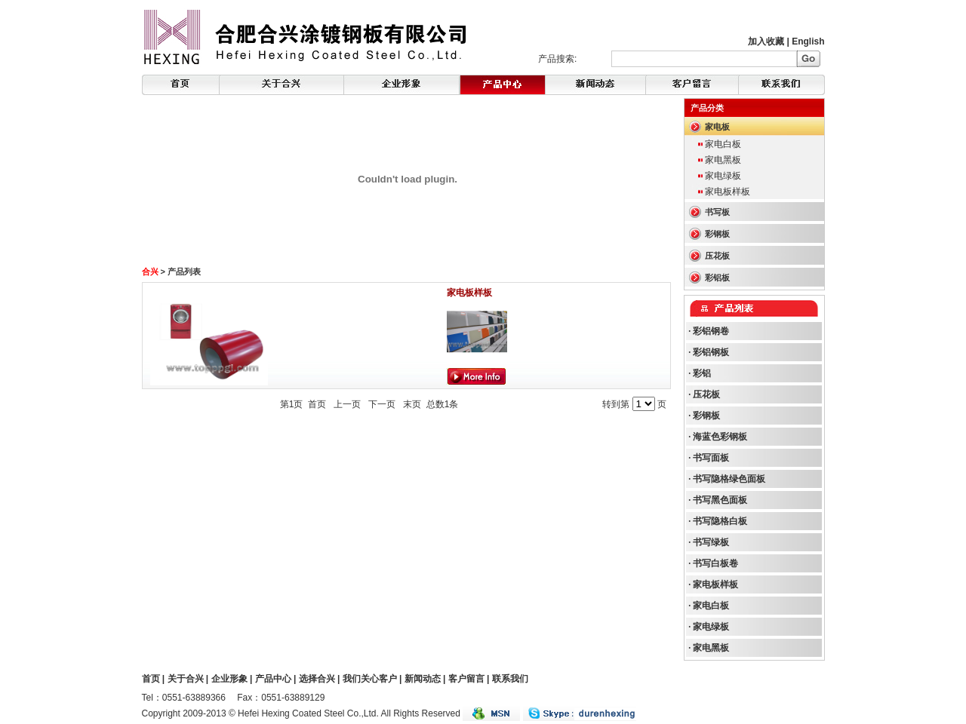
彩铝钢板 (711, 352)
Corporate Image (401, 85)
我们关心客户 (370, 678)
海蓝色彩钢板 (720, 436)
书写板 (717, 211)
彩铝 (702, 373)
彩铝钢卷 (711, 331)
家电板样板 (469, 292)
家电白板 (723, 144)
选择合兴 (317, 678)
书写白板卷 (715, 563)
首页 (151, 678)
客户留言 (466, 678)
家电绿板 (723, 175)
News (502, 85)
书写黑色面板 (720, 500)
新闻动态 (423, 678)
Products (595, 85)
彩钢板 (717, 233)
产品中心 (273, 678)
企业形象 (229, 678)
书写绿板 (711, 542)
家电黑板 (723, 160)
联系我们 (510, 678)
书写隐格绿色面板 (729, 479)
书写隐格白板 (720, 521)
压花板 (717, 255)
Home (181, 85)
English (808, 41)
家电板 (717, 126)
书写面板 (711, 457)
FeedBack (692, 85)
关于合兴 (186, 678)
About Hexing (281, 85)
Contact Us (782, 85)
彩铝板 (717, 277)
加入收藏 (766, 41)
